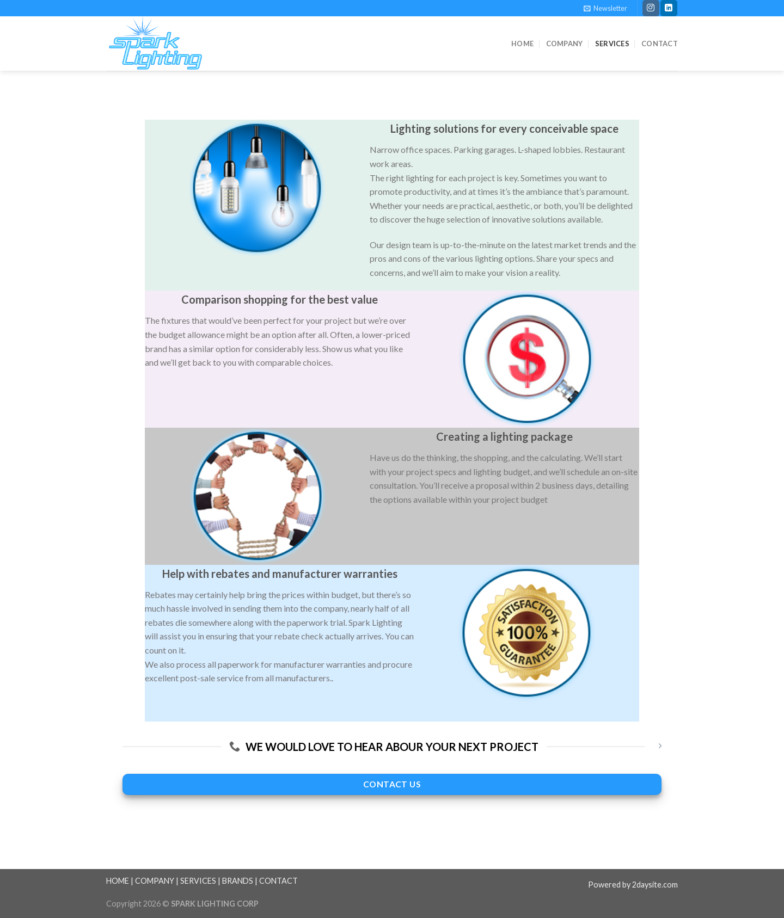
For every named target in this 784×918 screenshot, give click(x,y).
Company (564, 43)
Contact (659, 43)
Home (522, 43)
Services (612, 43)
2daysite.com (655, 884)
